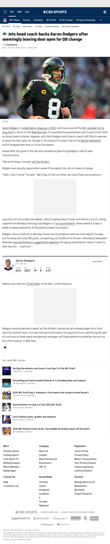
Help (5, 482)
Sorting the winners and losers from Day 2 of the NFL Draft (44, 368)
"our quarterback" (65, 223)
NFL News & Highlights (70, 26)
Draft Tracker (27, 26)
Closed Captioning (83, 466)
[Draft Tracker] (66, 20)
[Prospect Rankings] (86, 20)
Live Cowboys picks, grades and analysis (34, 416)
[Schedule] (38, 20)
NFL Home (6, 26)
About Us (43, 451)
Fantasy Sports (11, 455)
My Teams (79, 489)
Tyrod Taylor (33, 283)
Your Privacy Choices (85, 463)
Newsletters (80, 486)
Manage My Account (84, 482)
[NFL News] (14, 20)
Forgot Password (83, 493)
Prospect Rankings (52, 26)
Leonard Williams (23, 242)
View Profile (97, 261)
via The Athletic (41, 161)
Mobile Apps (9, 470)
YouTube (43, 482)
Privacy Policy (81, 455)
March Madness (11, 466)
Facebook (44, 493)
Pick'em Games (11, 451)
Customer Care (11, 486)
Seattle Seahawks (91, 140)
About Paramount (48, 459)
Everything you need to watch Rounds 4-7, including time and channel (49, 380)
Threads (43, 501)
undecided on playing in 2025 (39, 128)
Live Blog (38, 26)
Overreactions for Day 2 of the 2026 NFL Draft (37, 404)
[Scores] (26, 20)
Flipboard (44, 505)
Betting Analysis (11, 463)
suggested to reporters (46, 242)
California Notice (83, 470)
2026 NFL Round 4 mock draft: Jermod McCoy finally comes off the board (51, 428)
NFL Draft (16, 26)
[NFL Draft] (51, 20)
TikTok (42, 486)
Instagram (44, 489)
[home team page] (12, 266)
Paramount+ (45, 463)
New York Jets (39, 132)
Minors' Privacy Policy (85, 459)
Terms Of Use (81, 451)
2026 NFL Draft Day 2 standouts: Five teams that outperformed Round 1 (51, 392)
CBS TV (42, 466)
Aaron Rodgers (10, 128)
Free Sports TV (10, 459)
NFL (84, 128)
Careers (43, 455)
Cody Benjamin (11, 44)
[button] (100, 20)
